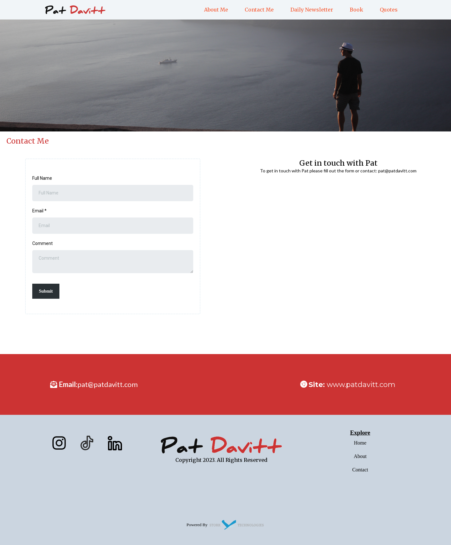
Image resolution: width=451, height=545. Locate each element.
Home (360, 443)
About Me (216, 9)
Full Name (42, 178)
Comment (42, 243)
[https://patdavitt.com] (75, 9)
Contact (360, 469)
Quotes (389, 9)
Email (39, 210)
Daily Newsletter (311, 9)
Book (356, 9)
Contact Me (259, 9)
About (360, 456)
